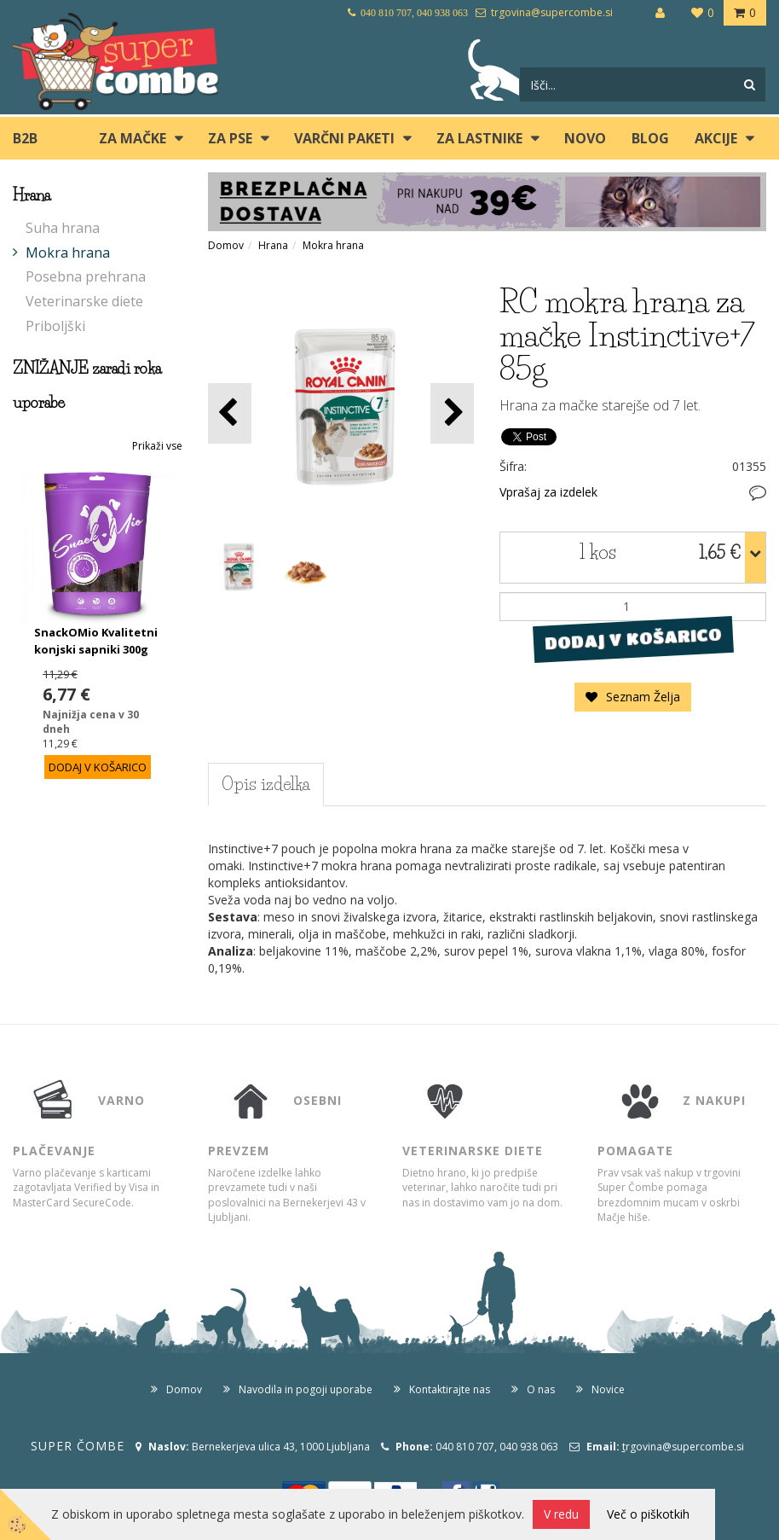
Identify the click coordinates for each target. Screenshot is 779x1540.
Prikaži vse (157, 446)
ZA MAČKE (132, 138)
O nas (541, 1389)
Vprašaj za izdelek (548, 492)
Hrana (273, 245)
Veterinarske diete (84, 301)
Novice (608, 1389)
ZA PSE (230, 138)
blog (650, 138)
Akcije (716, 138)
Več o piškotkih (648, 1514)
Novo (585, 138)
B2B (25, 138)
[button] (452, 413)
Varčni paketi (344, 138)
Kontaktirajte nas (449, 1389)
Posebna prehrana (86, 276)
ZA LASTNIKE (479, 138)
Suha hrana (63, 227)
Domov (226, 245)
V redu (561, 1514)
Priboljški (55, 326)
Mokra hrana (68, 252)
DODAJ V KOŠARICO (633, 638)
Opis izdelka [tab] (266, 784)
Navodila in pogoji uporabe (305, 1389)
